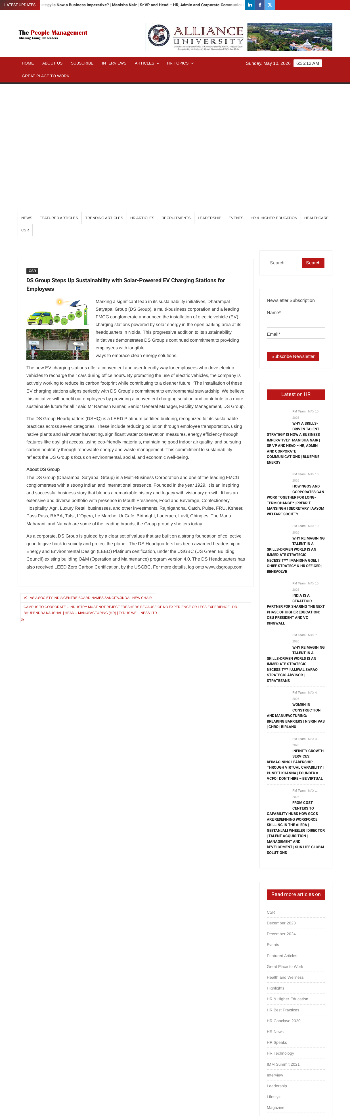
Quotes (273, 1034)
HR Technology (280, 925)
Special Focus (279, 1055)
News (26, 90)
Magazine (275, 979)
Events (236, 90)
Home (28, 63)
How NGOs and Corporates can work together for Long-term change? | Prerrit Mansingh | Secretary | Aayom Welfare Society (295, 372)
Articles (144, 63)
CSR (25, 102)
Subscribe (82, 63)
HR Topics (177, 63)
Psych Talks (277, 1023)
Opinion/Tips (278, 990)
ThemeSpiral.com (226, 1106)
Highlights (275, 860)
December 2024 (281, 806)
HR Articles (142, 90)
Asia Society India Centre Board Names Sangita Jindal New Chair (91, 470)
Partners (274, 1012)
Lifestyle (274, 968)
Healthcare (316, 90)
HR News (275, 903)
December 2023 (281, 795)
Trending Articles (104, 90)
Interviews (114, 63)
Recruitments (176, 90)
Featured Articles (58, 90)
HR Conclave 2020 (284, 893)
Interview (275, 947)
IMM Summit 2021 (283, 936)
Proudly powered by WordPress (135, 1106)
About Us (52, 63)
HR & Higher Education (274, 90)
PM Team (298, 283)
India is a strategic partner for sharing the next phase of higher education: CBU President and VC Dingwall (296, 481)
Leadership (209, 90)
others (272, 1001)
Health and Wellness (285, 849)
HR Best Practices (283, 882)
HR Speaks (277, 914)
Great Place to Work (45, 76)
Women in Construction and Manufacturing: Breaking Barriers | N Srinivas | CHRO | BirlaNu (296, 587)
